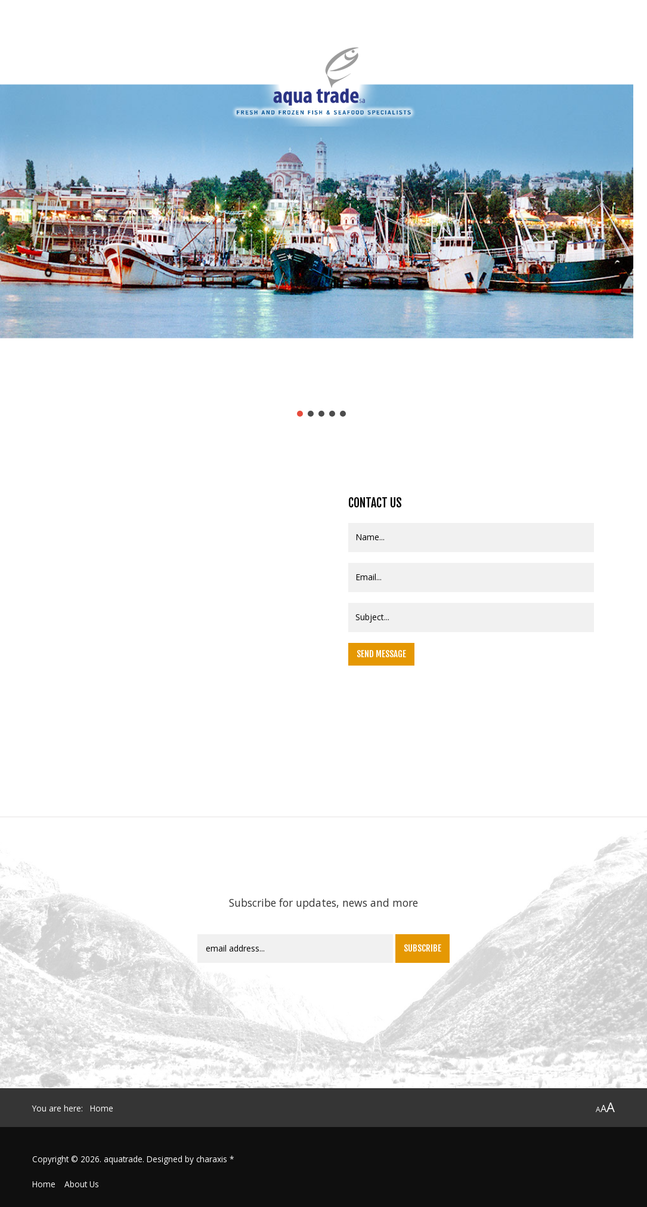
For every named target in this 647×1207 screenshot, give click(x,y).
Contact (587, 42)
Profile (100, 42)
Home (43, 1184)
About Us (81, 1184)
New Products (526, 42)
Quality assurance (169, 42)
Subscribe (422, 948)
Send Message (381, 654)
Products (461, 42)
